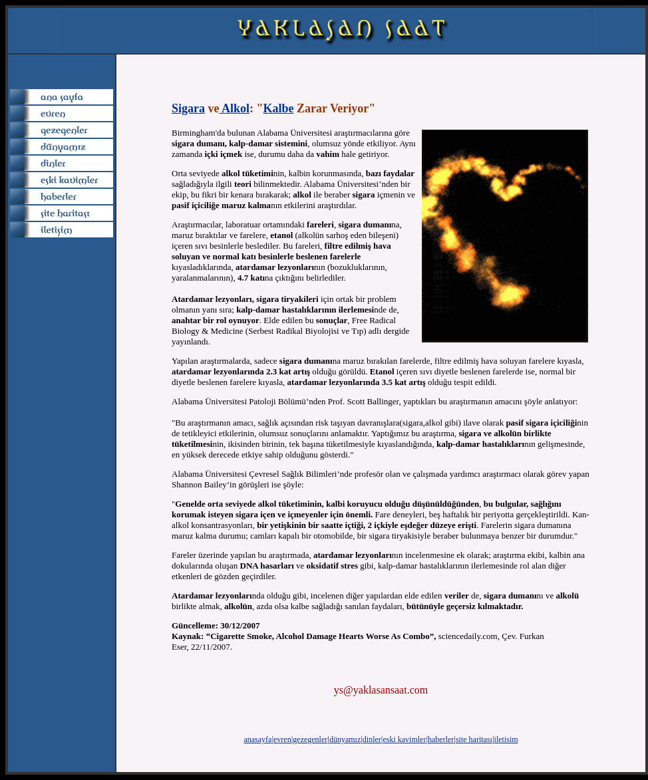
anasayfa (257, 739)
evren (282, 739)
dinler (372, 739)
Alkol (235, 108)
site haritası (474, 739)
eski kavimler (404, 739)
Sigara (188, 108)
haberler (441, 739)
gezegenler (310, 739)
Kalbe (278, 108)
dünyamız (345, 739)
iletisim (506, 739)
